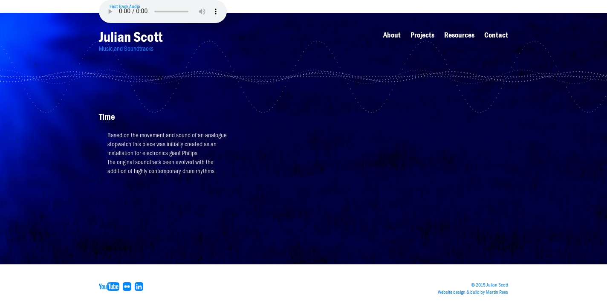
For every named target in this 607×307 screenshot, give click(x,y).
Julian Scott (130, 37)
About (392, 35)
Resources (459, 35)
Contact (496, 35)
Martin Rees (497, 292)
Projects (422, 35)
